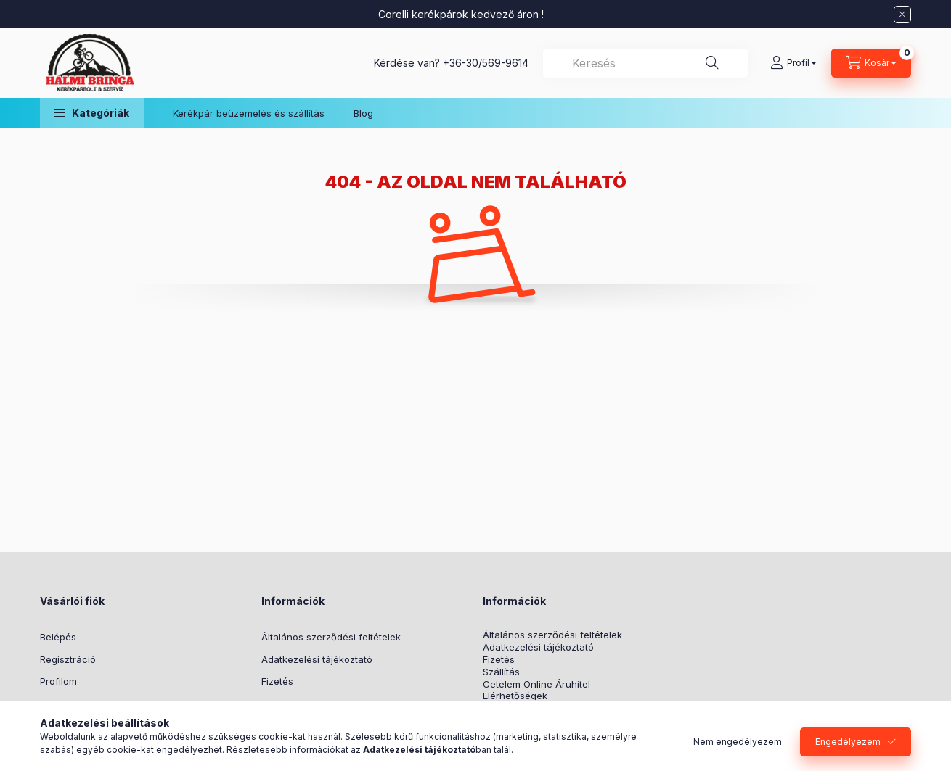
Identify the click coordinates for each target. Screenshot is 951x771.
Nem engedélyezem (737, 741)
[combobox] (645, 63)
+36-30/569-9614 (485, 63)
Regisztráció (68, 659)
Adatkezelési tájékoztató (316, 659)
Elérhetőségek (515, 695)
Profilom (58, 681)
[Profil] (793, 63)
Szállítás (501, 672)
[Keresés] (712, 63)
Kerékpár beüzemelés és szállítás (249, 113)
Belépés (58, 637)
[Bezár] (902, 14)
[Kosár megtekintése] (871, 63)
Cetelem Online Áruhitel (536, 684)
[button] (92, 113)
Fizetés (277, 681)
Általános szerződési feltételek (331, 637)
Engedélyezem (848, 741)
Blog (363, 113)
